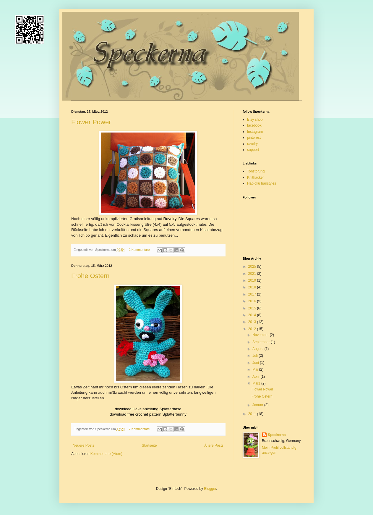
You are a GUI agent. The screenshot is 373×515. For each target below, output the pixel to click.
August (258, 349)
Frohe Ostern (90, 276)
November (261, 335)
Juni (256, 363)
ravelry (252, 144)
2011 (252, 414)
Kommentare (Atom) (106, 454)
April (256, 376)
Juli (255, 355)
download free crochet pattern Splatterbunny (148, 414)
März (256, 383)
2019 (252, 280)
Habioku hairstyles (261, 183)
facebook (254, 125)
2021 (252, 274)
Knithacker (255, 177)
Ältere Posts (213, 445)
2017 (252, 294)
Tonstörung (256, 171)
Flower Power (91, 122)
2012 (252, 329)
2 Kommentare (139, 249)
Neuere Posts (83, 445)
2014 (252, 315)
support (253, 150)
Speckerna (277, 435)
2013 (252, 322)
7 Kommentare (139, 429)
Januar (258, 405)
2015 (252, 308)
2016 (252, 301)
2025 (252, 266)
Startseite (149, 445)
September (261, 342)
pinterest (254, 137)
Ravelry (169, 219)
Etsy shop (255, 119)
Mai (255, 369)
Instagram (255, 132)
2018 (252, 287)
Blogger (210, 489)
